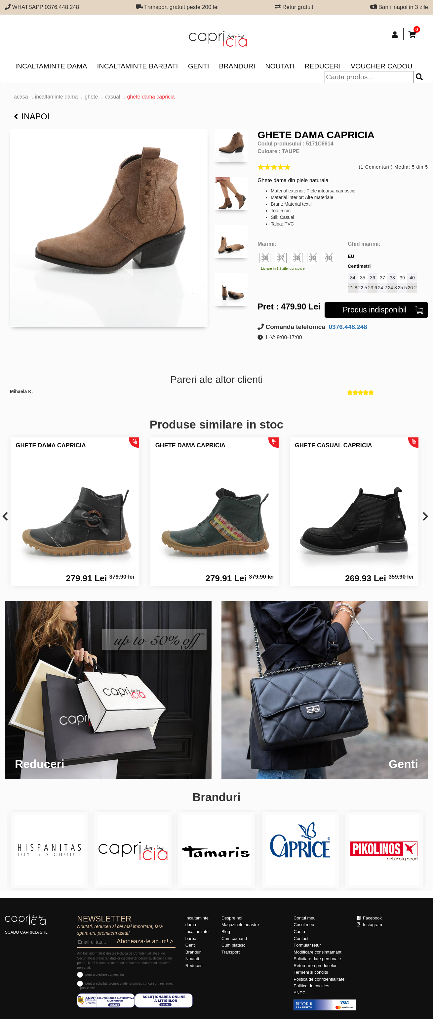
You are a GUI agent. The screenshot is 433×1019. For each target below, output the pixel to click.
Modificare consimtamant (317, 952)
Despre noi (231, 918)
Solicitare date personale (317, 958)
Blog (225, 931)
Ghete (91, 97)
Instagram (369, 924)
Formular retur (307, 945)
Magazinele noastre (240, 924)
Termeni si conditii (311, 972)
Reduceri (322, 66)
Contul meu (304, 918)
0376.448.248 (347, 326)
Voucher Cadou (382, 66)
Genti (198, 66)
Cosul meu (304, 924)
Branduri (237, 66)
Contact (301, 938)
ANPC (299, 992)
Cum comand (234, 938)
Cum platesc (233, 945)
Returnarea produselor (315, 965)
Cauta (299, 931)
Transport (230, 952)
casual (112, 97)
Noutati (280, 66)
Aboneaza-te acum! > (145, 941)
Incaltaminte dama (51, 66)
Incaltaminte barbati (137, 66)
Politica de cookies (311, 985)
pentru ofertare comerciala (104, 974)
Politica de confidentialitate (319, 979)
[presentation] (5, 517)
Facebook (369, 918)
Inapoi (32, 116)
